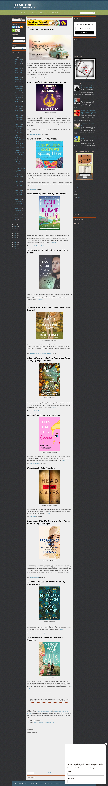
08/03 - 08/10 (18, 106)
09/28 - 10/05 (18, 88)
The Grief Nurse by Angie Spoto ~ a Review (19, 149)
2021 (15, 226)
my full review (53, 242)
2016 (15, 237)
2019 (15, 231)
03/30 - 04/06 (18, 190)
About (18, 13)
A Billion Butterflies (35, 410)
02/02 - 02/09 (18, 208)
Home (14, 13)
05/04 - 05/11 (18, 179)
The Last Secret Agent (35, 303)
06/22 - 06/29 (18, 119)
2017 (15, 235)
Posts (15, 38)
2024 (15, 219)
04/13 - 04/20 (18, 185)
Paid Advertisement (56, 13)
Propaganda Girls (34, 577)
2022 (15, 224)
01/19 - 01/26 (18, 212)
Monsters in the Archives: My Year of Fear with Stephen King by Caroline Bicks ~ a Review (88, 112)
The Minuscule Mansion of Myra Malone (40, 633)
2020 (15, 228)
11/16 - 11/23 (18, 72)
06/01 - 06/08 (18, 126)
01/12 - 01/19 (18, 215)
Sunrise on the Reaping (36, 134)
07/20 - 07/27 (18, 110)
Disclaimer (48, 13)
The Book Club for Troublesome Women (40, 353)
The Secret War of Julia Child (37, 692)
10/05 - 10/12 (18, 86)
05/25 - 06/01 (18, 128)
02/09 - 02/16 (18, 206)
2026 (15, 55)
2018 (15, 233)
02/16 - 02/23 (18, 203)
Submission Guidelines (33, 13)
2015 (15, 240)
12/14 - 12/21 (18, 63)
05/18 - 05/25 (18, 174)
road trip (52, 722)
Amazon (79, 187)
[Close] (106, 744)
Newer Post (31, 773)
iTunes (78, 197)
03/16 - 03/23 (18, 194)
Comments (16, 40)
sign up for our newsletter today (44, 711)
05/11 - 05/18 (18, 176)
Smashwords (80, 191)
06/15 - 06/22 (18, 122)
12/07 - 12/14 (18, 66)
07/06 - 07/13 (18, 115)
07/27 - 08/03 (18, 108)
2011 (15, 248)
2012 (15, 246)
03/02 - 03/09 (18, 199)
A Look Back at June (86, 99)
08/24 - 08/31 (18, 99)
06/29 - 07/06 (18, 117)
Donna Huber (47, 722)
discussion (41, 722)
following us (56, 710)
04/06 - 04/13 (18, 188)
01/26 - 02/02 (18, 210)
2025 (15, 57)
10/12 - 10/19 (18, 84)
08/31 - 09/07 (18, 97)
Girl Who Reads (23, 5)
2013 (15, 244)
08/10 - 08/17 (18, 104)
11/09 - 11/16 (18, 75)
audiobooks (35, 722)
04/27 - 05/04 (18, 181)
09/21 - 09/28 (18, 90)
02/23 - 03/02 (18, 201)
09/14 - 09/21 (18, 93)
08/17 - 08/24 (18, 101)
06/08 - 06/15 (18, 124)
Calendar (42, 13)
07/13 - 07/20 (18, 113)
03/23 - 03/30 (18, 192)
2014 (15, 242)
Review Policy (24, 13)
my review (59, 350)
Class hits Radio (48, 783)
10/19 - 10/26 (18, 81)
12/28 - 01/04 (18, 59)
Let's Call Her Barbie (35, 463)
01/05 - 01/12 (18, 217)
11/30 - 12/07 (18, 68)
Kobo (78, 194)
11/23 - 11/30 (18, 70)
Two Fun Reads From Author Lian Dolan (20, 139)
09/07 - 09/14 (18, 95)
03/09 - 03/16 (18, 197)
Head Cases (33, 516)
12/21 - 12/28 (18, 61)
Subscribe (84, 33)
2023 (15, 222)
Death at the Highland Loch (37, 245)
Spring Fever (33, 189)
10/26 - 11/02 (18, 79)
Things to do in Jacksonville (63, 783)
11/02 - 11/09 (18, 77)
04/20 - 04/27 (18, 183)
